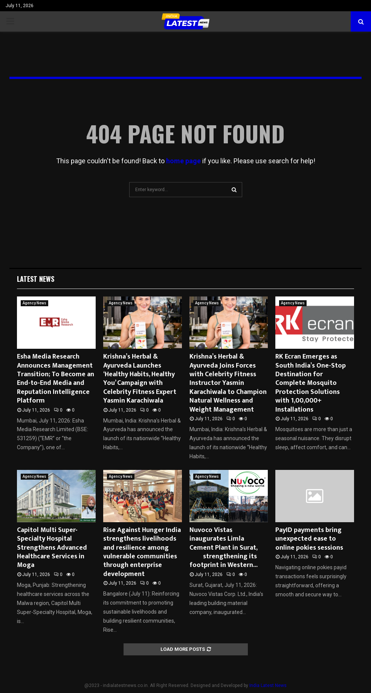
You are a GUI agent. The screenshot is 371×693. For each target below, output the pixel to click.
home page (183, 161)
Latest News (35, 279)
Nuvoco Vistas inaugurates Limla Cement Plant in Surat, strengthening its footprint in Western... (227, 547)
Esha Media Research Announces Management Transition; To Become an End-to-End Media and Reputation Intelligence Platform (55, 378)
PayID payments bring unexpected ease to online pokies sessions (309, 538)
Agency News (34, 303)
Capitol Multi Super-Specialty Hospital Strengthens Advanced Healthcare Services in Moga (52, 547)
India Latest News (268, 685)
